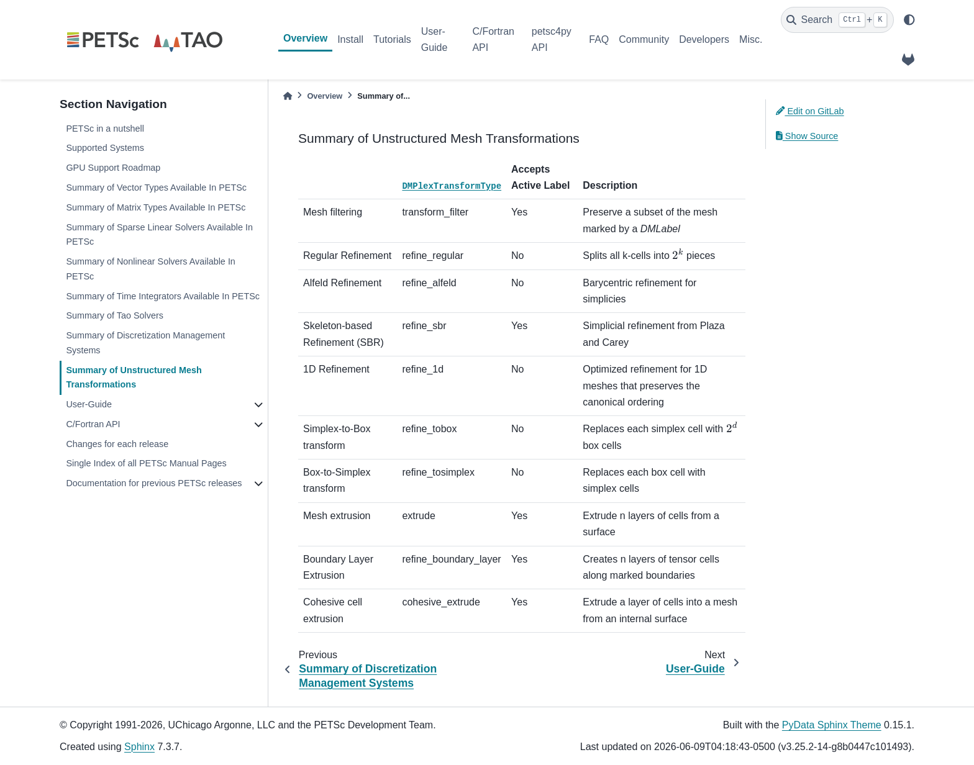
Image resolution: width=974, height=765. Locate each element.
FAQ (599, 39)
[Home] (287, 95)
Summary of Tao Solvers (114, 315)
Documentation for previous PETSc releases (154, 483)
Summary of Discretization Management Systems (145, 342)
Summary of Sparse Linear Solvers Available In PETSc (159, 234)
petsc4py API (551, 39)
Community (644, 39)
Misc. (750, 39)
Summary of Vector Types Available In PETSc (156, 187)
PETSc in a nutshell (105, 129)
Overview (305, 38)
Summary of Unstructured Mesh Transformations (133, 377)
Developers (704, 39)
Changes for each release (117, 444)
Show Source (807, 136)
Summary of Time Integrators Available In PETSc (163, 296)
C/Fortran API (493, 39)
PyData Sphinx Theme (831, 725)
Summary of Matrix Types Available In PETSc (155, 207)
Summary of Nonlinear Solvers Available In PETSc (150, 268)
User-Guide (434, 39)
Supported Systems (105, 148)
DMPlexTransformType (451, 186)
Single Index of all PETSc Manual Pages (146, 463)
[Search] (837, 20)
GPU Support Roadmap (113, 168)
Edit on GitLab (810, 111)
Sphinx (139, 746)
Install (350, 39)
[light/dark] (909, 19)
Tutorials (392, 39)
